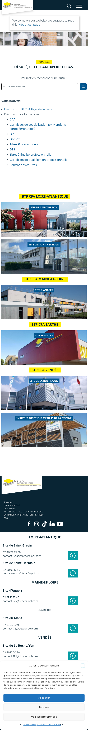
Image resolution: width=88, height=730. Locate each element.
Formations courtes (23, 165)
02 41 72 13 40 (11, 597)
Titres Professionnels (24, 144)
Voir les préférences (44, 716)
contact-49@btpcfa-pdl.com (20, 601)
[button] (83, 665)
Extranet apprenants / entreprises (24, 515)
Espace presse (12, 505)
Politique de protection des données (42, 724)
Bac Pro (15, 139)
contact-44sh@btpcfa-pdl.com (22, 573)
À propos (9, 502)
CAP (13, 119)
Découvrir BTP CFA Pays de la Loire (28, 109)
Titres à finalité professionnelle (30, 154)
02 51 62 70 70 (11, 652)
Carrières (9, 508)
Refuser (44, 707)
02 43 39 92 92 (11, 625)
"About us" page (29, 24)
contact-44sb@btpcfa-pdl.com (22, 556)
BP (12, 134)
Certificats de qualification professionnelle (38, 159)
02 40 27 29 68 (12, 552)
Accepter (44, 697)
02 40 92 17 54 (11, 569)
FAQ (6, 518)
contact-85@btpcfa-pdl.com (20, 656)
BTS (12, 149)
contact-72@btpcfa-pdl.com (20, 628)
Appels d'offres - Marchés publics (23, 512)
